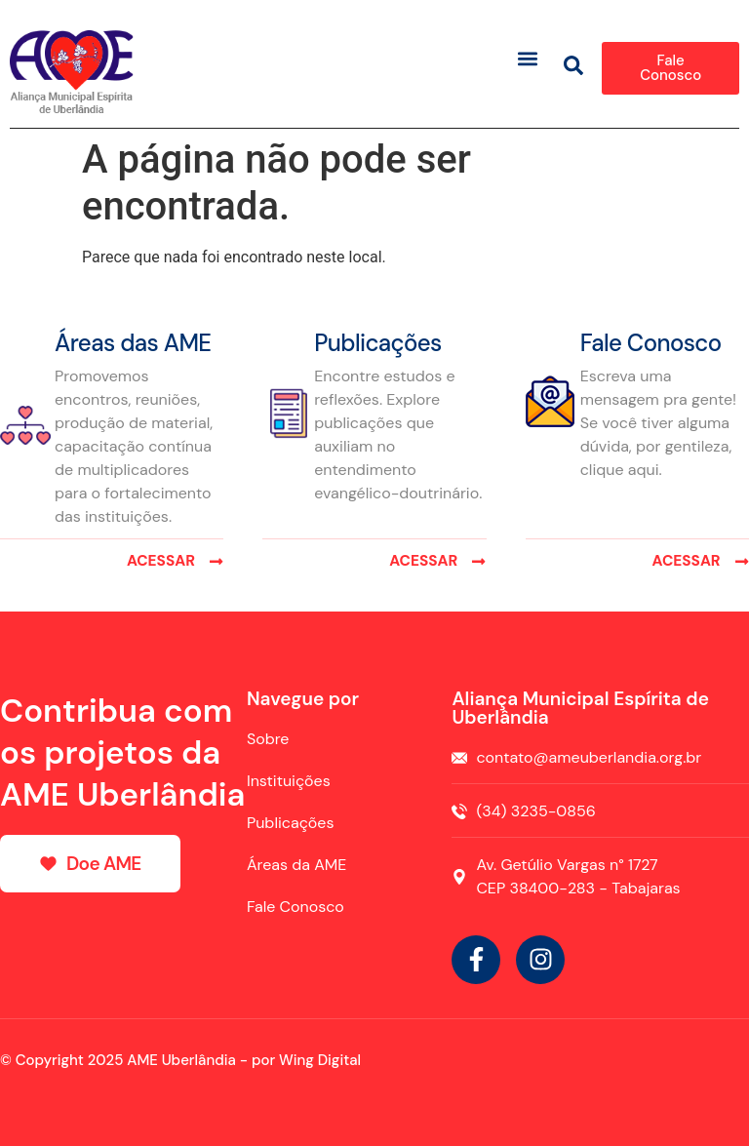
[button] (528, 58)
